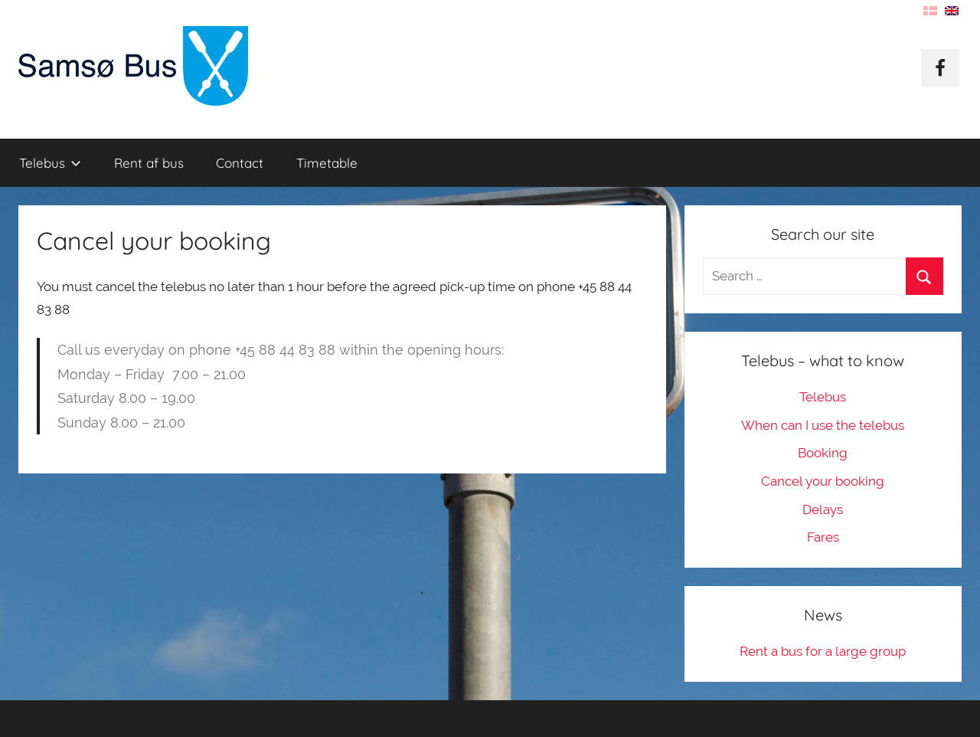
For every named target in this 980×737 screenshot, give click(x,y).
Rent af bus (149, 163)
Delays (822, 509)
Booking (823, 452)
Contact (239, 163)
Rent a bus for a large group (823, 651)
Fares (823, 537)
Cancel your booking (822, 481)
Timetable (327, 163)
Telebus (50, 163)
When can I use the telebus (822, 425)
